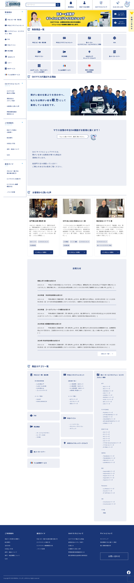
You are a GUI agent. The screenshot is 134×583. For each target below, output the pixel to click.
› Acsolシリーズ (107, 491)
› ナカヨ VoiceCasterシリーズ (111, 443)
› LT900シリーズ (107, 423)
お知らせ (71, 545)
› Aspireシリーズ (107, 480)
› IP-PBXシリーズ (107, 447)
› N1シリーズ (106, 386)
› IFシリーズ (106, 434)
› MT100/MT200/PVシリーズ (111, 421)
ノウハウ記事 (41, 549)
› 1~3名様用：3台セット (76, 384)
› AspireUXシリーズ (108, 473)
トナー (8, 63)
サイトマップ (104, 539)
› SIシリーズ (106, 432)
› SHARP (38, 399)
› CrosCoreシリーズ (108, 502)
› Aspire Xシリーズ (108, 475)
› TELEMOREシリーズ (108, 458)
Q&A (6, 559)
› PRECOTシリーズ (108, 460)
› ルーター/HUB (40, 435)
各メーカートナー (39, 452)
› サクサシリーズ (74, 401)
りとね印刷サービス (12, 74)
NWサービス (10, 69)
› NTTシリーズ (73, 399)
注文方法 (7, 545)
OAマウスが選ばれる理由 (76, 539)
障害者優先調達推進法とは (76, 552)
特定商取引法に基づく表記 (108, 542)
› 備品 (104, 513)
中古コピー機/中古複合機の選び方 (47, 539)
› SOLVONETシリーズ (108, 419)
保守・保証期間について (12, 555)
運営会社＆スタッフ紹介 (75, 542)
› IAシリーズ (106, 438)
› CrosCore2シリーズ (108, 504)
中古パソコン (10, 45)
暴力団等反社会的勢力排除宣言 (77, 555)
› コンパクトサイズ (41, 390)
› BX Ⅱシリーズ (107, 401)
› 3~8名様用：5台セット (76, 386)
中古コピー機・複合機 (13, 20)
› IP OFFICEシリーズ (108, 493)
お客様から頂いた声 (74, 549)
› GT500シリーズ (107, 417)
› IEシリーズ (106, 436)
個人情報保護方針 (105, 545)
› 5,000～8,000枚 (41, 386)
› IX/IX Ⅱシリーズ (107, 399)
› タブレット (73, 428)
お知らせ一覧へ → (107, 354)
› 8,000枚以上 (40, 388)
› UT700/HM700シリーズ (109, 415)
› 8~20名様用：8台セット (76, 388)
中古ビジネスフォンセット (14, 25)
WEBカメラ (10, 57)
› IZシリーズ (106, 441)
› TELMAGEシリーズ (108, 456)
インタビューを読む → (43, 252)
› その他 (38, 437)
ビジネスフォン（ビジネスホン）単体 (14, 32)
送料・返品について (11, 552)
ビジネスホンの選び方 (43, 542)
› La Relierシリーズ (108, 489)
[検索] (58, 5)
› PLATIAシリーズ (107, 412)
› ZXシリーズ (106, 404)
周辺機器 (9, 51)
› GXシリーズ (106, 393)
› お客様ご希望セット (75, 390)
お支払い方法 (9, 549)
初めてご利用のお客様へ (12, 539)
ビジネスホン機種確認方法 (45, 545)
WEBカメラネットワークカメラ (77, 443)
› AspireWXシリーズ (108, 471)
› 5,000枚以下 (40, 384)
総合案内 (7, 542)
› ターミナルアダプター (43, 433)
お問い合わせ (114, 556)
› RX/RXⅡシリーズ (108, 397)
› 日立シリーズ (73, 403)
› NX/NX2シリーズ (107, 391)
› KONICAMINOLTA (41, 401)
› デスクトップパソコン (76, 426)
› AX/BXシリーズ (107, 395)
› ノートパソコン (74, 424)
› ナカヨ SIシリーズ (108, 445)
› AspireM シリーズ (108, 478)
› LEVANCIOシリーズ (108, 462)
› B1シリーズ (106, 388)
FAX (7, 39)
